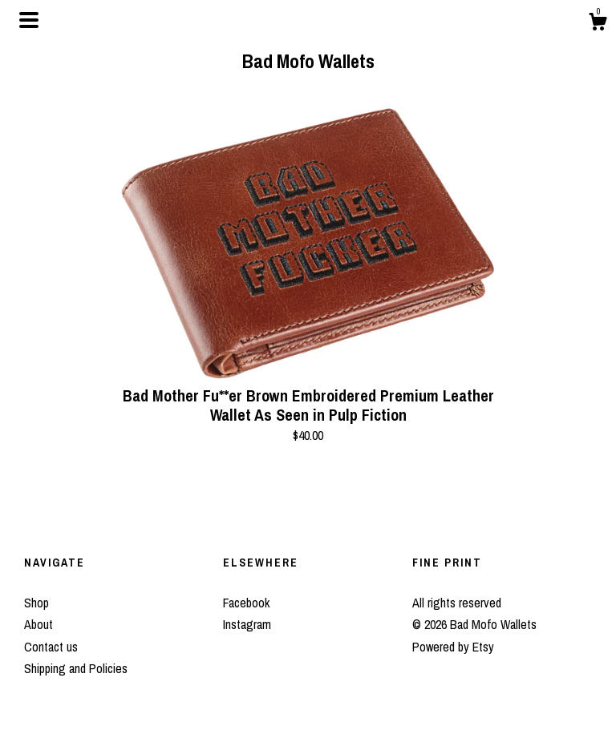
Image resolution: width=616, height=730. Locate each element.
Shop (36, 602)
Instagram (247, 624)
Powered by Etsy (453, 646)
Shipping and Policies (76, 668)
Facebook (246, 602)
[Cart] (597, 24)
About (38, 624)
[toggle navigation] (28, 20)
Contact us (51, 646)
